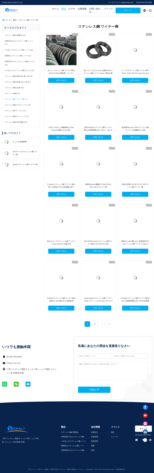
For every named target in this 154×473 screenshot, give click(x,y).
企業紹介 (94, 432)
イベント (108, 8)
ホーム (55, 8)
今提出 (94, 389)
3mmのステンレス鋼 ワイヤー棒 (25, 164)
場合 (112, 432)
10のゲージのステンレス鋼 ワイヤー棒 (25, 153)
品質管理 (94, 441)
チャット (128, 10)
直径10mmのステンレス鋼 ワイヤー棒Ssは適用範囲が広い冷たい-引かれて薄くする (98, 130)
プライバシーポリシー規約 (38, 469)
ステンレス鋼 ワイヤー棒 (28, 20)
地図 (92, 446)
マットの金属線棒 (20, 142)
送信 (92, 450)
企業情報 (82, 8)
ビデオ (71, 8)
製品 (63, 8)
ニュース (114, 437)
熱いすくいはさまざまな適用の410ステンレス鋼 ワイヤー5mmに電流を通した (98, 73)
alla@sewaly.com (14, 363)
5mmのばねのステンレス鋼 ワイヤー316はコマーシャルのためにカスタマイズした (98, 301)
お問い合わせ (94, 10)
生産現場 (94, 437)
